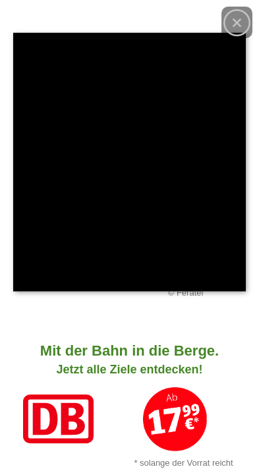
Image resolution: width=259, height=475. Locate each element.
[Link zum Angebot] (129, 402)
